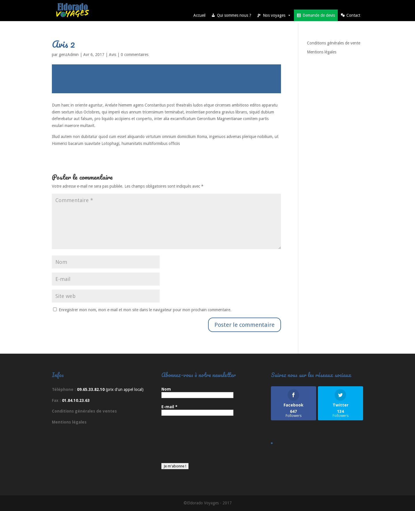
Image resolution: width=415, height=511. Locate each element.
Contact (353, 15)
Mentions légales (321, 52)
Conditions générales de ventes (84, 411)
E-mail (169, 406)
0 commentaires (134, 54)
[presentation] (185, 442)
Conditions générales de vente (333, 43)
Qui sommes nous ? (234, 15)
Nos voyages (277, 15)
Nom (166, 389)
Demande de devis (319, 15)
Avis (112, 54)
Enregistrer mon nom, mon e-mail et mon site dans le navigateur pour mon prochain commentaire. (145, 309)
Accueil (199, 15)
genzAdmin (69, 54)
